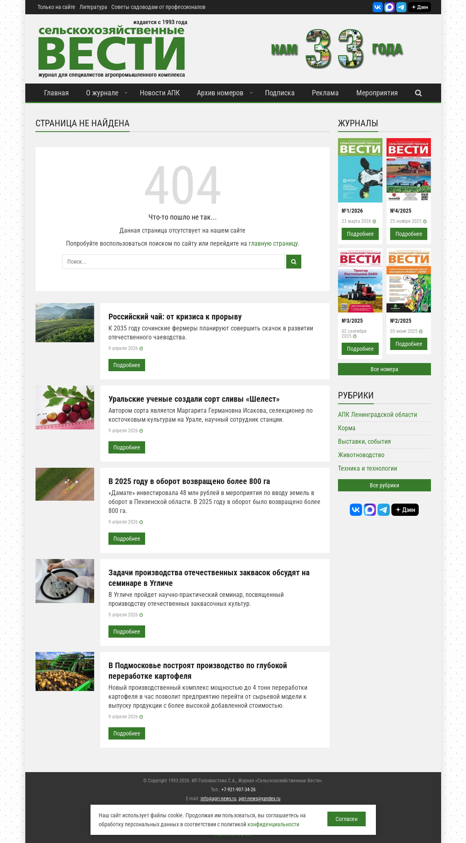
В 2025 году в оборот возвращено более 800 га (189, 481)
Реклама (325, 92)
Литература (93, 7)
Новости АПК (160, 92)
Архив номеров (220, 92)
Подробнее (126, 365)
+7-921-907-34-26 (238, 789)
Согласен (347, 819)
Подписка (280, 92)
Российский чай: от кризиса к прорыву (175, 316)
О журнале (102, 92)
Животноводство (361, 455)
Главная (56, 92)
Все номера (384, 369)
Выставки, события (364, 441)
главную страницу (273, 243)
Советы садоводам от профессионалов (158, 7)
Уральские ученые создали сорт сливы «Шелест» (194, 399)
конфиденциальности (273, 824)
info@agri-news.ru (218, 798)
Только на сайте (56, 7)
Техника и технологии (367, 468)
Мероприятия (377, 92)
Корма (347, 428)
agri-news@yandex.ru (259, 798)
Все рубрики (384, 485)
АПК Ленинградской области (377, 414)
